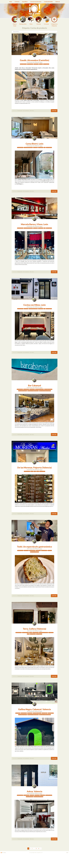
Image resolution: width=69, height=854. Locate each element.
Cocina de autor (40, 147)
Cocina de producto (20, 147)
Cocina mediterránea (25, 632)
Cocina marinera (32, 389)
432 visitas (32, 758)
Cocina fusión (26, 308)
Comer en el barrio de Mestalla (38, 796)
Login (67, 852)
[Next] (41, 848)
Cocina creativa (26, 550)
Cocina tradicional (26, 389)
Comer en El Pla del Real (29, 796)
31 (36, 848)
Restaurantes (20, 110)
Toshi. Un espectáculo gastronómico (34, 546)
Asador (38, 471)
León (44, 147)
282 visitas (32, 271)
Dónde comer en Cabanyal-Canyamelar (45, 390)
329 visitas (32, 513)
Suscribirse (24, 1)
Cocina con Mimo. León (34, 305)
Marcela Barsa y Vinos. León (34, 224)
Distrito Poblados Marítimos (39, 389)
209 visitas (32, 110)
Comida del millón (48, 1)
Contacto (17, 1)
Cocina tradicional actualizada (28, 147)
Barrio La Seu (50, 550)
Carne (35, 471)
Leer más (54, 110)
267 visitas (32, 352)
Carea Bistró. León (34, 143)
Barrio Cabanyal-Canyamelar (22, 390)
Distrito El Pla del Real (49, 795)
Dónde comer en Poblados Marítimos (33, 390)
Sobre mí (57, 1)
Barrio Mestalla (42, 795)
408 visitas (32, 838)
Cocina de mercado (20, 550)
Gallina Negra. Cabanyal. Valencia (34, 709)
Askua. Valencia (34, 791)
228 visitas (32, 191)
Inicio (10, 1)
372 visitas (32, 595)
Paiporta (32, 471)
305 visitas (32, 434)
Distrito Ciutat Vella (44, 550)
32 (38, 848)
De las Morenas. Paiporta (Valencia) (34, 467)
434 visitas (32, 676)
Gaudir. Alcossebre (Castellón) (34, 60)
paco (41, 62)
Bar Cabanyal (34, 385)
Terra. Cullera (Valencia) (34, 628)
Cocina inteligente (44, 713)
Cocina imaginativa (49, 147)
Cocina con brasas (42, 471)
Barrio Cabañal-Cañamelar (48, 389)
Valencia (30, 632)
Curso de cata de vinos (35, 1)
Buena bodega (35, 147)
